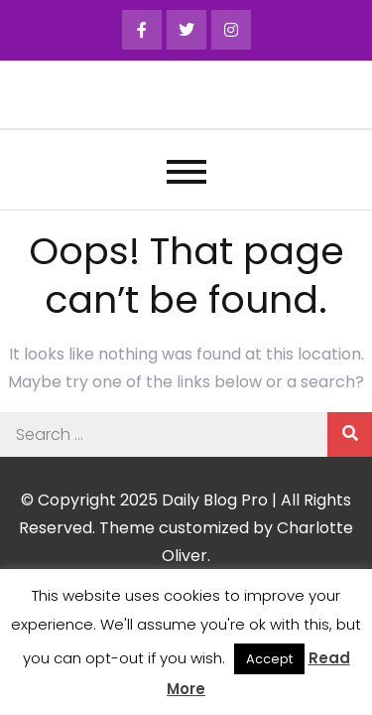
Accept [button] (269, 658)
